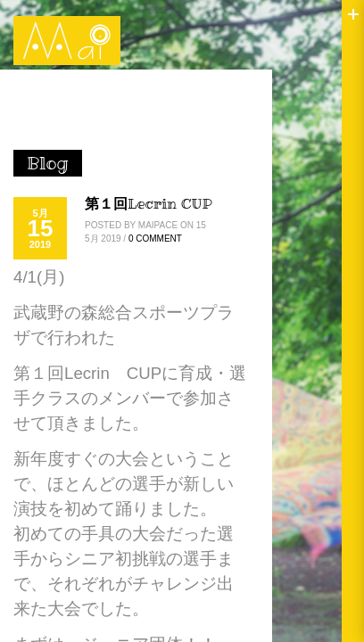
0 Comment (155, 238)
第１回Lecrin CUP (148, 203)
